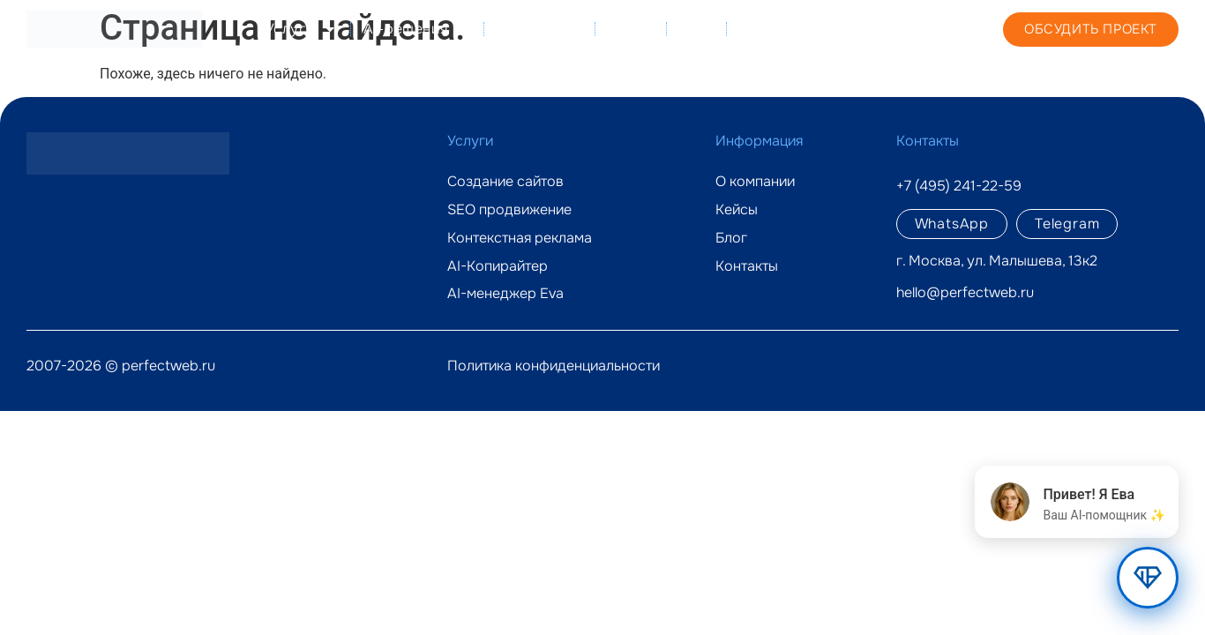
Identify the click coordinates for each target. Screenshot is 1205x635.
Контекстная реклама (519, 238)
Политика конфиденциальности (553, 365)
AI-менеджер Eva (505, 294)
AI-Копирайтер (497, 266)
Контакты (773, 28)
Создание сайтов (505, 181)
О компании (539, 28)
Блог (696, 28)
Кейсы (630, 28)
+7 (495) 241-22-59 (905, 28)
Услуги (302, 29)
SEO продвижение (509, 210)
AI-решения (416, 29)
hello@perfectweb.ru (965, 292)
